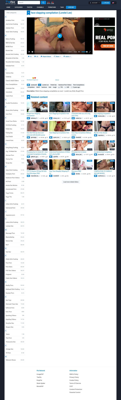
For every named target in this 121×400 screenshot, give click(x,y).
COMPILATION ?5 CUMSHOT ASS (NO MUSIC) (103, 172)
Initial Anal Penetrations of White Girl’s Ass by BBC (59, 153)
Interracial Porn (15, 208)
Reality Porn (15, 285)
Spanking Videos (15, 315)
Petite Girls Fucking (15, 259)
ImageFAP (40, 374)
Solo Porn (15, 312)
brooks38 (101, 154)
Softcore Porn (15, 308)
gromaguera (34, 137)
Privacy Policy (74, 377)
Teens (15, 334)
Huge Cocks (15, 193)
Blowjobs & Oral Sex (15, 58)
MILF (15, 245)
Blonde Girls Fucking (15, 54)
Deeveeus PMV (76, 171)
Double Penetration (15, 103)
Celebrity (15, 77)
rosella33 (56, 176)
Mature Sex (15, 241)
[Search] (43, 2)
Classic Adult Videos (15, 80)
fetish (38, 87)
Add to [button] (67, 56)
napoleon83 (101, 135)
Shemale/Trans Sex (15, 304)
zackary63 (34, 85)
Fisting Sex (15, 133)
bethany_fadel (35, 118)
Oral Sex (15, 252)
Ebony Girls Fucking (15, 110)
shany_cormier (57, 118)
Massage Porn (15, 233)
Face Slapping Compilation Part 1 (59, 134)
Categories (19, 7)
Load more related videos (70, 182)
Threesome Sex (15, 342)
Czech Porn (15, 96)
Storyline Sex (15, 323)
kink (50, 87)
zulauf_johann (79, 118)
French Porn (15, 140)
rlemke (77, 174)
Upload (106, 2)
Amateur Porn (15, 20)
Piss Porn (15, 263)
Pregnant (15, 274)
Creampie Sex (15, 88)
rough (54, 87)
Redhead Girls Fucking (15, 289)
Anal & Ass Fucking (15, 24)
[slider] (50, 52)
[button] (95, 2)
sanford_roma (102, 176)
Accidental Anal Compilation (103, 152)
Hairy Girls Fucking (15, 170)
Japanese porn (15, 215)
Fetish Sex (15, 129)
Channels (40, 7)
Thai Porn (15, 338)
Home (8, 7)
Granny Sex (15, 159)
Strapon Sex (15, 327)
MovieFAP (40, 386)
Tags (62, 7)
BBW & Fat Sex (15, 43)
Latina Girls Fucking (15, 222)
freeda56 (78, 137)
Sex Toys (15, 300)
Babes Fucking (15, 39)
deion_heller (79, 154)
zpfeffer (55, 156)
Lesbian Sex (15, 226)
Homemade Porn (15, 189)
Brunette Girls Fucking (15, 62)
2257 (71, 386)
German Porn (15, 155)
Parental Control (74, 392)
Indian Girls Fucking (15, 204)
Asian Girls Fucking (15, 32)
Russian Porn (15, 293)
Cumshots (15, 92)
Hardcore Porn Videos (15, 178)
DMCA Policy (73, 374)
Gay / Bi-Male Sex (15, 151)
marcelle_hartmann (35, 176)
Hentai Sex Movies (15, 185)
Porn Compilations (15, 84)
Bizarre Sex (15, 50)
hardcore (44, 87)
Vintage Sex (15, 349)
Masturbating (15, 237)
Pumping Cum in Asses (79, 152)
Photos (29, 7)
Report (46, 57)
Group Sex (15, 163)
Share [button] (57, 56)
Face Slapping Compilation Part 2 (59, 115)
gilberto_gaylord (35, 156)
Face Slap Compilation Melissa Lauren (81, 134)
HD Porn (15, 181)
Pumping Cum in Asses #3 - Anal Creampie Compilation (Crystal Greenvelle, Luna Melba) (37, 153)
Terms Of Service (75, 383)
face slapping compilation (102, 113)
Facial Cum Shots (15, 121)
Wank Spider (41, 383)
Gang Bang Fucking (15, 147)
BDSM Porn (15, 46)
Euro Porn (15, 114)
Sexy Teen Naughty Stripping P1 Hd (59, 172)
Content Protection (75, 389)
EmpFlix (39, 380)
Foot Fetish (15, 136)
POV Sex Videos (15, 270)
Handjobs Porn (15, 174)
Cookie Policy (74, 380)
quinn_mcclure (57, 137)
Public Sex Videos (15, 278)
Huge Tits (15, 197)
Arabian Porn (15, 28)
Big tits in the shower (100, 133)
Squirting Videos (15, 319)
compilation (31, 87)
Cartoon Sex (15, 73)
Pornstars (52, 7)
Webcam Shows (15, 360)
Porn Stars (15, 267)
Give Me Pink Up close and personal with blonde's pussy (36, 134)
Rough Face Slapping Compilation (33, 115)
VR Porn (15, 353)
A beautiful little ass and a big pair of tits (81, 115)
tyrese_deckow (102, 116)
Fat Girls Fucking (15, 125)
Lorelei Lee (45, 85)
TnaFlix (39, 377)
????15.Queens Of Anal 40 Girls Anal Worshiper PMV (36, 172)
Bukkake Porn (15, 66)
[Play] (29, 51)
